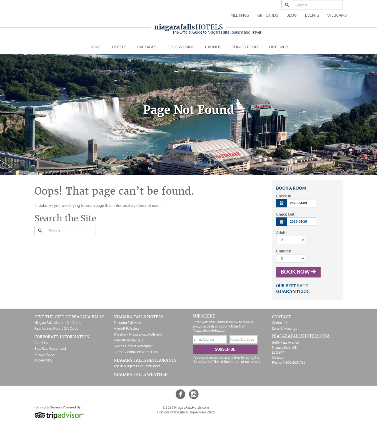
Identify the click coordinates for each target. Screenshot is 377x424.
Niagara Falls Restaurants (145, 360)
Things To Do (245, 47)
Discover (278, 47)
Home (95, 47)
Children (283, 251)
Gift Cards (267, 15)
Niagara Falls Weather (141, 374)
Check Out (285, 214)
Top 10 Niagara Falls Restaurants (137, 366)
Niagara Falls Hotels (138, 316)
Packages (146, 47)
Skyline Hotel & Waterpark (133, 346)
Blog (291, 15)
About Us (41, 342)
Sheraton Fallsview (127, 322)
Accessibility (43, 360)
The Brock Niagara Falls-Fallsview (138, 334)
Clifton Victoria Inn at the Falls (136, 351)
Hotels (188, 27)
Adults (281, 232)
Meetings (240, 15)
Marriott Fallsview (126, 328)
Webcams (337, 15)
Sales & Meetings (284, 328)
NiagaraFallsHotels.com (300, 336)
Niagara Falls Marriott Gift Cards (57, 322)
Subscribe (225, 349)
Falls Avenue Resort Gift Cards (56, 328)
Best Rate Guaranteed (50, 348)
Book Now (298, 272)
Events (312, 15)
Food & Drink (181, 47)
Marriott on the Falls (128, 340)
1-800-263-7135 (294, 362)
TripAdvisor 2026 (202, 412)
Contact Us (280, 322)
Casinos (213, 47)
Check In (283, 196)
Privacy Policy (44, 354)
